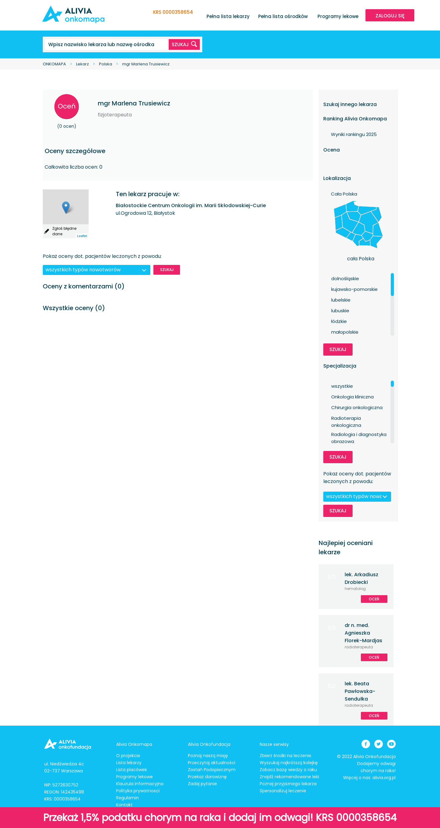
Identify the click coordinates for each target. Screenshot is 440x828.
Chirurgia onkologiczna (357, 407)
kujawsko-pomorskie (354, 289)
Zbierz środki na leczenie (285, 756)
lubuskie (340, 310)
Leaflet (82, 236)
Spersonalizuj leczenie (283, 791)
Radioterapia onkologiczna (346, 418)
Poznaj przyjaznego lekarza (288, 784)
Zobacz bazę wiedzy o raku (288, 770)
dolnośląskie (345, 278)
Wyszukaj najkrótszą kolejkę (289, 763)
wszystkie (342, 386)
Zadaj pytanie (202, 784)
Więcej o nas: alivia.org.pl (369, 778)
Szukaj (167, 269)
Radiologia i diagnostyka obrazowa (359, 434)
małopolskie (344, 332)
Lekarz (82, 64)
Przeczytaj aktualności (211, 763)
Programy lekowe (337, 16)
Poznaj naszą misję (208, 756)
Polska (105, 64)
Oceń (67, 106)
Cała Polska (344, 194)
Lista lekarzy (128, 763)
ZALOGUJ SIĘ (390, 16)
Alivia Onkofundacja (209, 744)
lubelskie (340, 300)
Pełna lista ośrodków (283, 16)
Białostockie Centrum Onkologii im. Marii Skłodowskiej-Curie (191, 205)
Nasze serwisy (274, 744)
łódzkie (339, 321)
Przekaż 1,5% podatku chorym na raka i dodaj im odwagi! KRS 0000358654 (220, 817)
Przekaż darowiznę (207, 777)
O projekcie (128, 756)
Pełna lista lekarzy (228, 16)
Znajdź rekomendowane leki (289, 777)
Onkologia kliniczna (352, 397)
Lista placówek (131, 770)
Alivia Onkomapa (134, 744)
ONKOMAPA (54, 64)
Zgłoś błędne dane (64, 231)
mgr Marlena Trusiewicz (146, 64)
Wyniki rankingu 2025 (354, 134)
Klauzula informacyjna (139, 784)
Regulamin (127, 798)
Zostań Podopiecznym (212, 770)
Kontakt (124, 805)
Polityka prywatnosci (138, 791)
